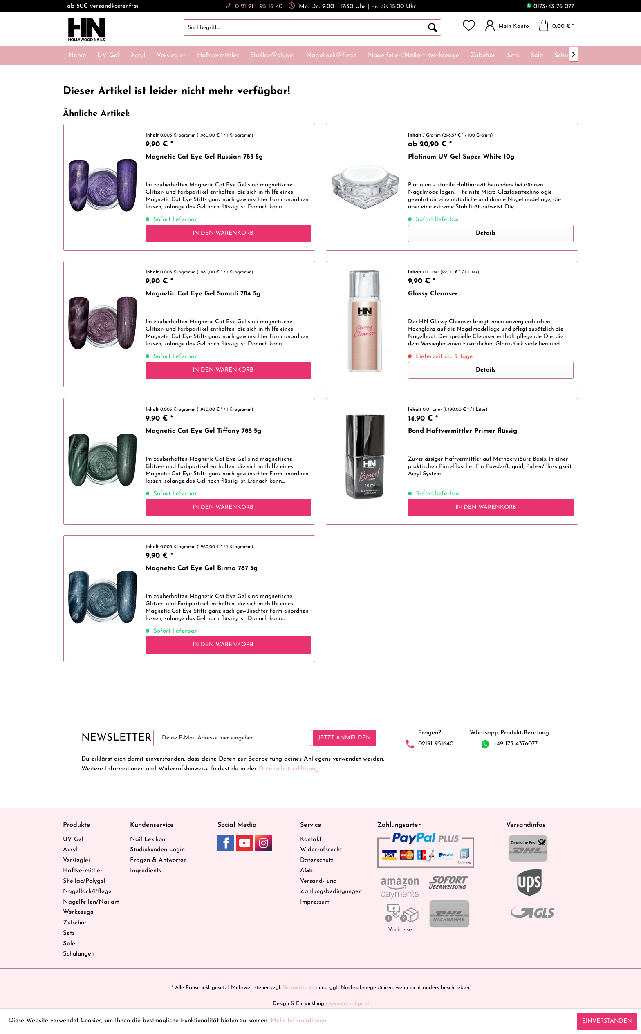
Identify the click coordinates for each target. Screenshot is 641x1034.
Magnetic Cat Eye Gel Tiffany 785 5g (203, 431)
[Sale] (537, 55)
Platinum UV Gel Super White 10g (461, 157)
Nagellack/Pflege (87, 892)
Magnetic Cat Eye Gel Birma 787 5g (202, 568)
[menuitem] (320, 27)
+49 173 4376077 (515, 744)
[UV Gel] (108, 55)
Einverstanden (607, 1021)
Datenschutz (317, 860)
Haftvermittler (83, 871)
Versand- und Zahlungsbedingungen (331, 886)
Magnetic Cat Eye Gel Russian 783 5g (204, 157)
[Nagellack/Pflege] (331, 55)
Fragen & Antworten (158, 860)
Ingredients (145, 871)
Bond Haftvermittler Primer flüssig (462, 431)
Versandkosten (299, 987)
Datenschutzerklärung (289, 769)
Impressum (314, 902)
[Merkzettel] (469, 25)
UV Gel (73, 840)
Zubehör (75, 923)
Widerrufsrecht (321, 850)
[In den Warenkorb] (228, 233)
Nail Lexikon (147, 840)
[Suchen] (432, 27)
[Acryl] (138, 55)
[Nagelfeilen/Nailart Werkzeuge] (413, 55)
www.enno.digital (349, 1003)
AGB (306, 871)
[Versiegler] (171, 55)
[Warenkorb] (558, 25)
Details (485, 233)
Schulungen (78, 954)
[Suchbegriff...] (312, 27)
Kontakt (310, 840)
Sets (68, 933)
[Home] (77, 55)
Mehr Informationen (298, 1021)
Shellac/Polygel (84, 881)
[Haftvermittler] (217, 55)
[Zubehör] (483, 55)
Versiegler (77, 860)
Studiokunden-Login (157, 850)
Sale (69, 944)
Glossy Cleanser (433, 294)
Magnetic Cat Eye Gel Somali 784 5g (203, 294)
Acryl (70, 850)
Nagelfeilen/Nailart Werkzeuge (91, 907)
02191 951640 (435, 744)
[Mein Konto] (509, 25)
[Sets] (513, 55)
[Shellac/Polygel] (272, 55)
